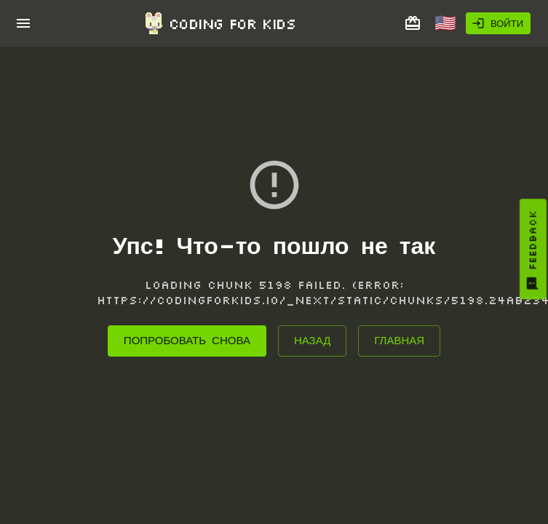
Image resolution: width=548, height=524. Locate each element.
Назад (312, 340)
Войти (497, 23)
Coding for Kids (219, 23)
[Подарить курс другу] (412, 23)
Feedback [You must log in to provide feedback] (532, 250)
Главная (399, 340)
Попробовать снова (187, 340)
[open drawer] (23, 23)
